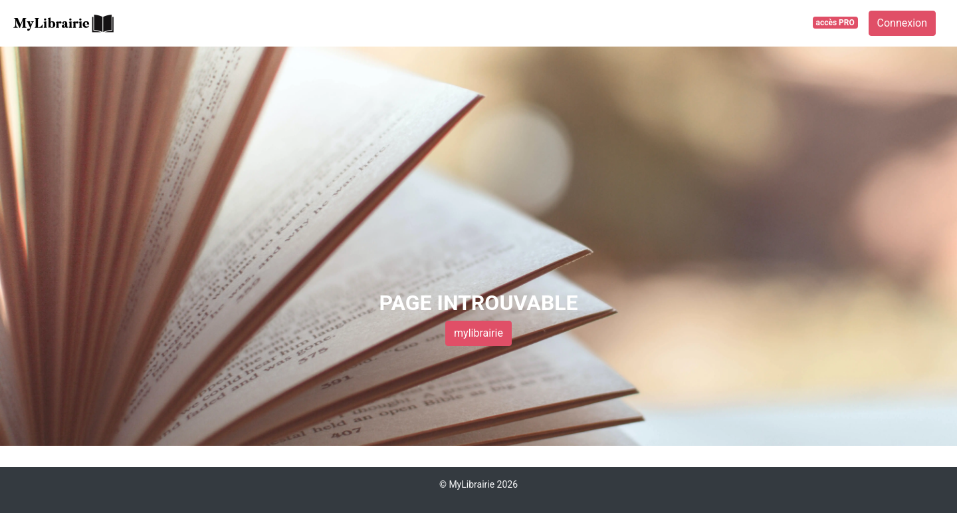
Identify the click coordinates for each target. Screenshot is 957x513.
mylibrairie (478, 333)
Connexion (902, 23)
